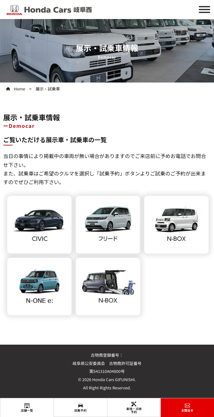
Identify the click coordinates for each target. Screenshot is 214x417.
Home (19, 89)
